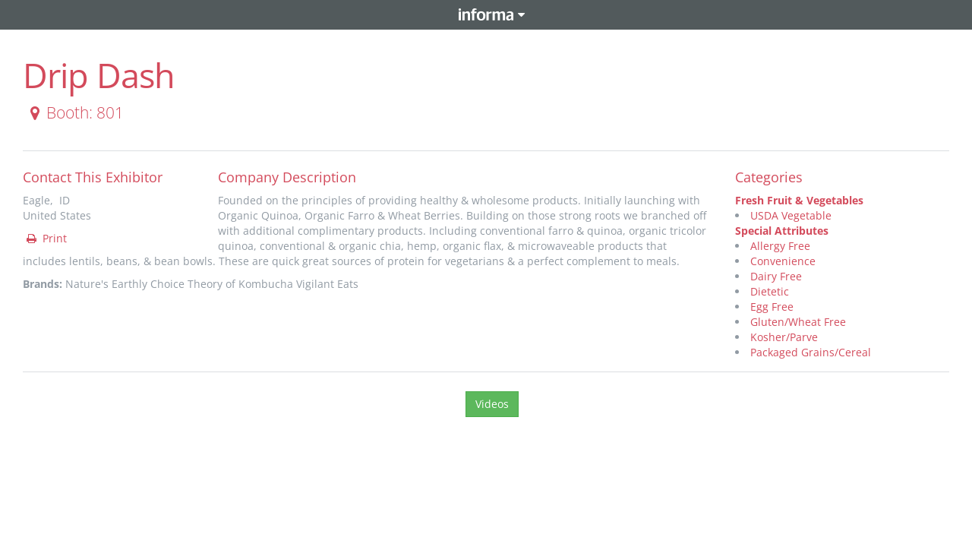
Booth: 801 (74, 112)
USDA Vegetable (791, 215)
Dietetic (769, 291)
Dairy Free (776, 276)
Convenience (783, 261)
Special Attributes (781, 230)
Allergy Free (780, 246)
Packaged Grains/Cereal (810, 352)
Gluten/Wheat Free (798, 322)
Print (45, 238)
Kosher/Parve (784, 337)
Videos (492, 404)
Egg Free (772, 306)
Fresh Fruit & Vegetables (799, 200)
